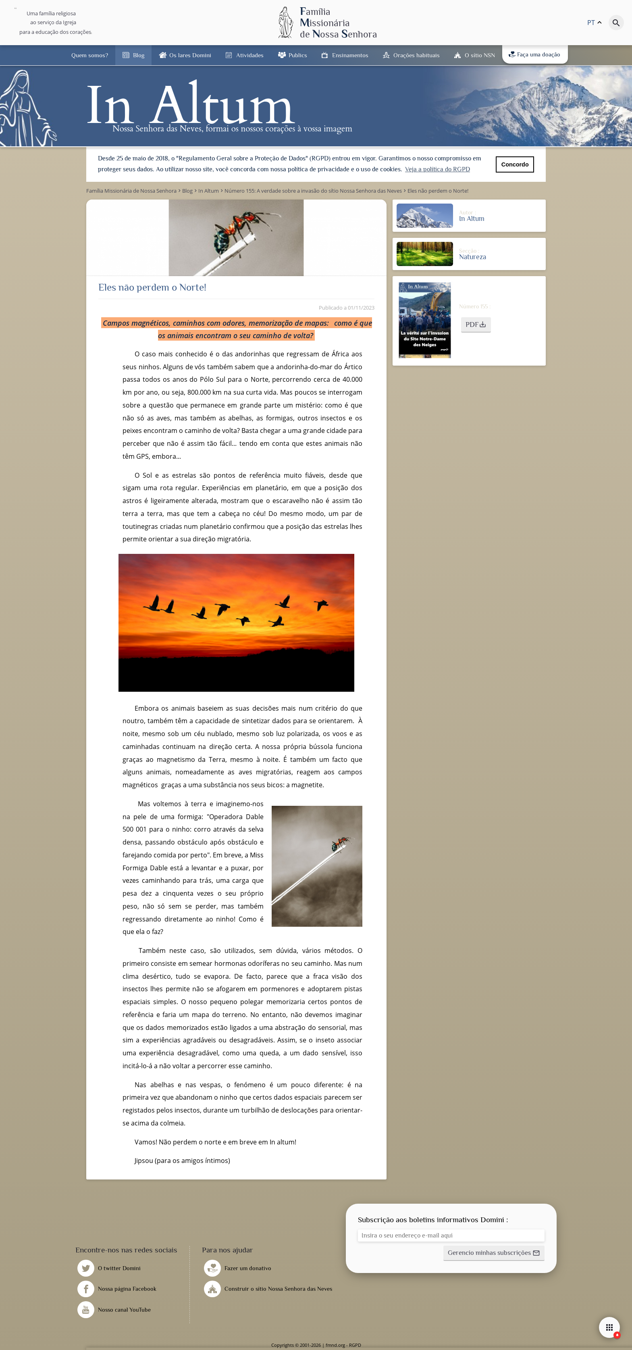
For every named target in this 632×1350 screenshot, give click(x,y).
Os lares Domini (190, 55)
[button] (476, 325)
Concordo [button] (515, 164)
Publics (298, 55)
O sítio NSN (480, 55)
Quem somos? (89, 55)
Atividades (250, 55)
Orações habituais (416, 55)
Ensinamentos (350, 55)
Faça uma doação (534, 54)
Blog (138, 55)
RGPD (355, 1345)
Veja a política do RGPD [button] (437, 169)
